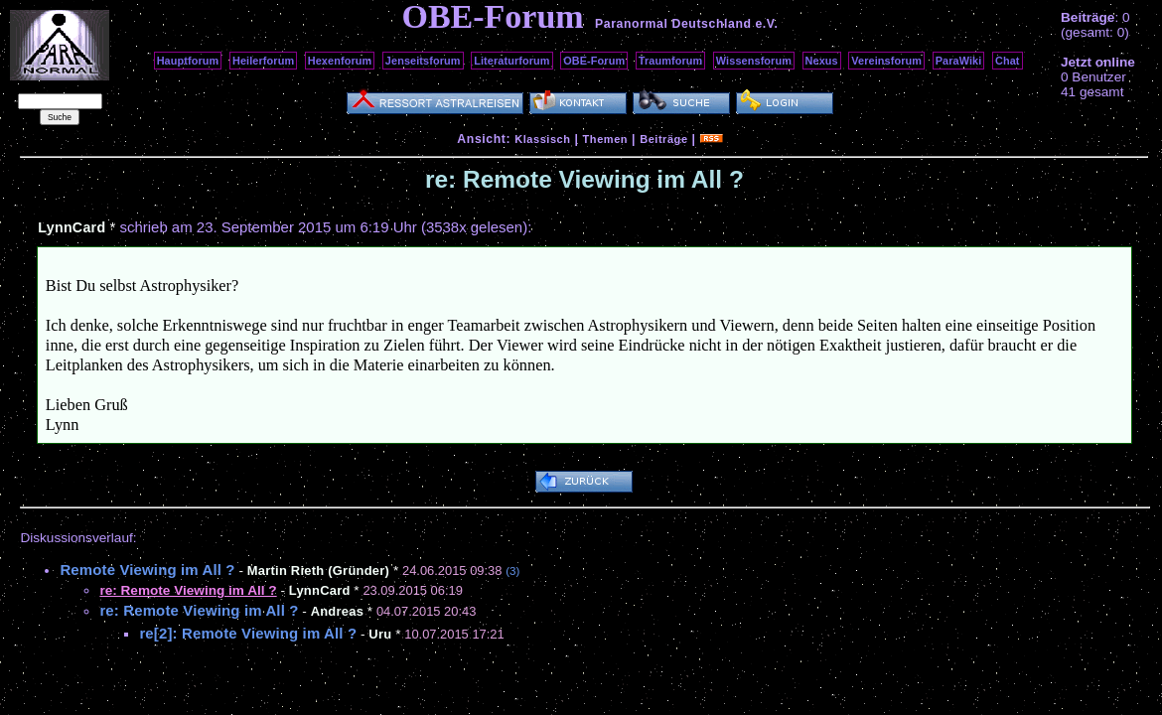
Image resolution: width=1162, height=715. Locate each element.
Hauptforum (188, 61)
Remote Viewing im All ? (147, 569)
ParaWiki (959, 61)
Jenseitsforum (423, 61)
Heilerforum (263, 61)
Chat (1007, 61)
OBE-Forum (594, 61)
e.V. (766, 24)
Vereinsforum (886, 61)
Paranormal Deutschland (673, 24)
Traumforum (671, 61)
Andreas (337, 611)
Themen (605, 139)
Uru (379, 634)
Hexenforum (340, 61)
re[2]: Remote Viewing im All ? (248, 633)
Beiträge (663, 139)
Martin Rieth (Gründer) (318, 570)
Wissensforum (754, 61)
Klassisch (542, 139)
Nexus (821, 61)
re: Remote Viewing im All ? (198, 610)
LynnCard (71, 227)
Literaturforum (511, 61)
